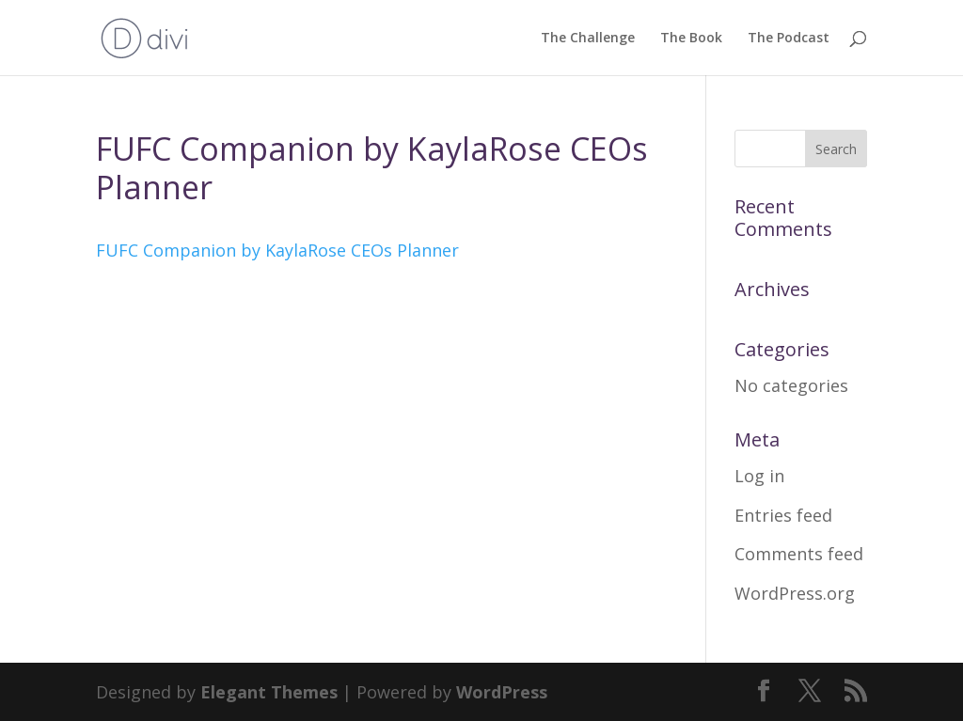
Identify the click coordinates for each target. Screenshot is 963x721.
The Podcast (788, 38)
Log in (759, 475)
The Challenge (588, 38)
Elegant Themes (269, 692)
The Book (691, 38)
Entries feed (783, 515)
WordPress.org (794, 593)
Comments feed (798, 553)
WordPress (501, 692)
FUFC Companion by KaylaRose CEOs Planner (277, 250)
